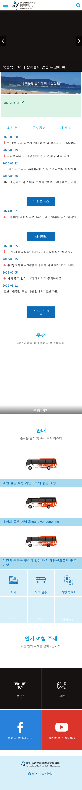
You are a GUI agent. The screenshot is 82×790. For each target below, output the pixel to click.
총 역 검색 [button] (78, 5)
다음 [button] (79, 41)
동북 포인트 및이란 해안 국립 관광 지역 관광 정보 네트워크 (23, 5)
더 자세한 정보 (41, 312)
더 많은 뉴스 (41, 201)
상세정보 (41, 236)
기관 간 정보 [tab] (66, 127)
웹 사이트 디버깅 (43, 773)
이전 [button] (3, 41)
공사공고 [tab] (39, 127)
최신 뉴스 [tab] (14, 127)
